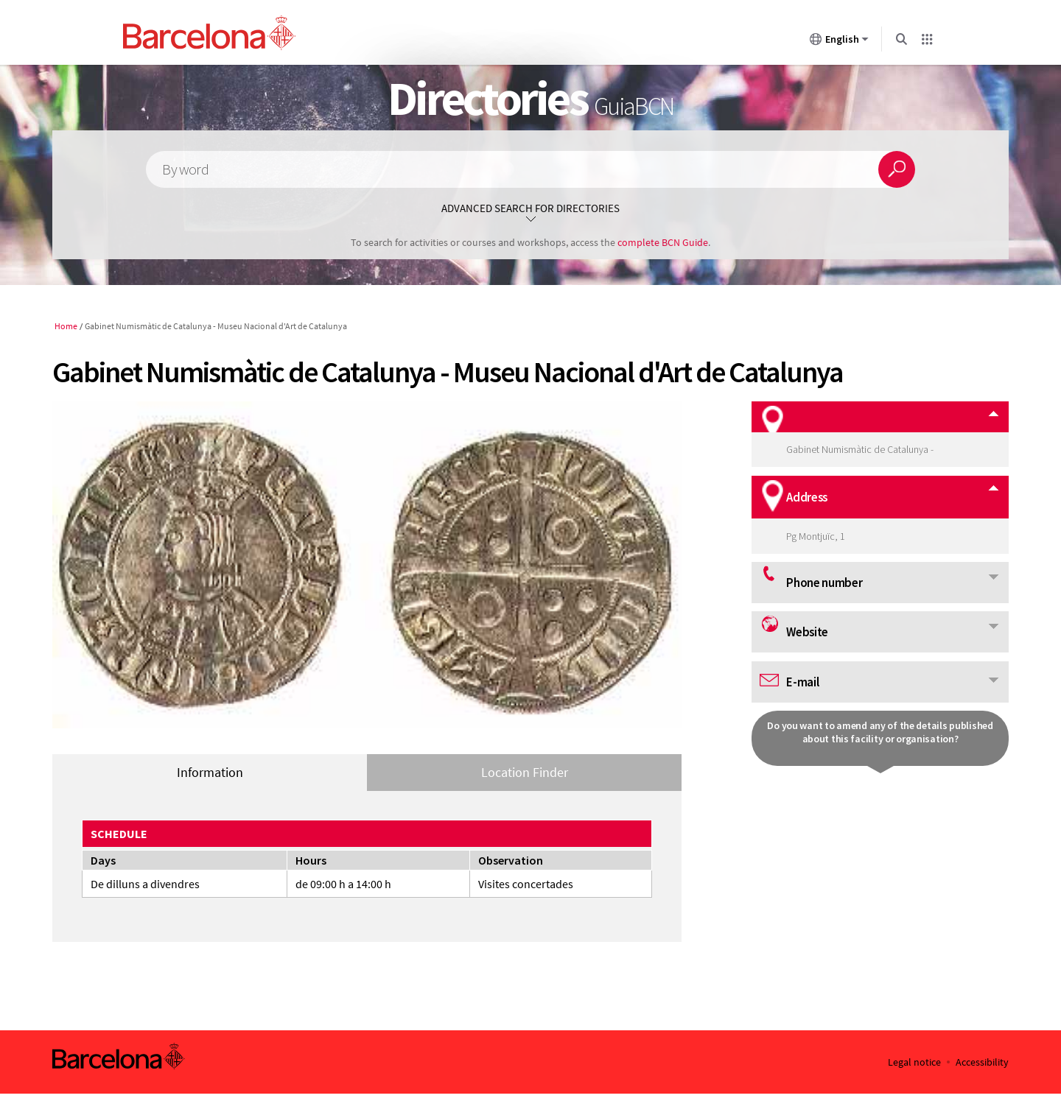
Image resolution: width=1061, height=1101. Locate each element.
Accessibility (982, 1062)
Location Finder (524, 772)
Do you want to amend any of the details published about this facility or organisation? (879, 732)
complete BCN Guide (662, 242)
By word (185, 169)
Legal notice (914, 1062)
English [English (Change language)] (839, 42)
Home (66, 325)
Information (210, 772)
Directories (531, 98)
